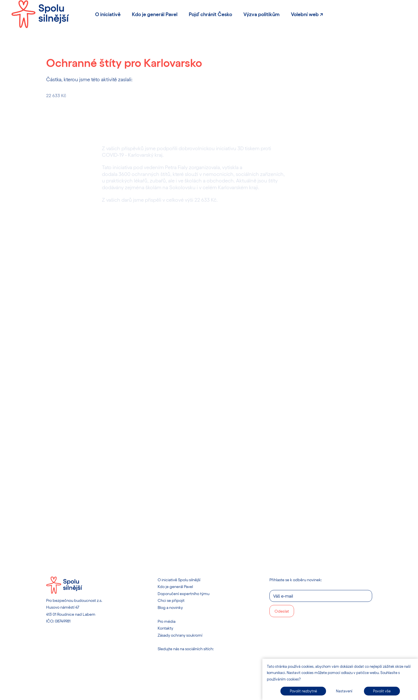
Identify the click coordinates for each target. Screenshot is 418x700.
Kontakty (165, 628)
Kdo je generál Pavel (175, 586)
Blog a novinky (170, 607)
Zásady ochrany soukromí (180, 635)
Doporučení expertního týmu (183, 593)
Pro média (166, 621)
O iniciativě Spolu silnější (179, 579)
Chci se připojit (171, 600)
